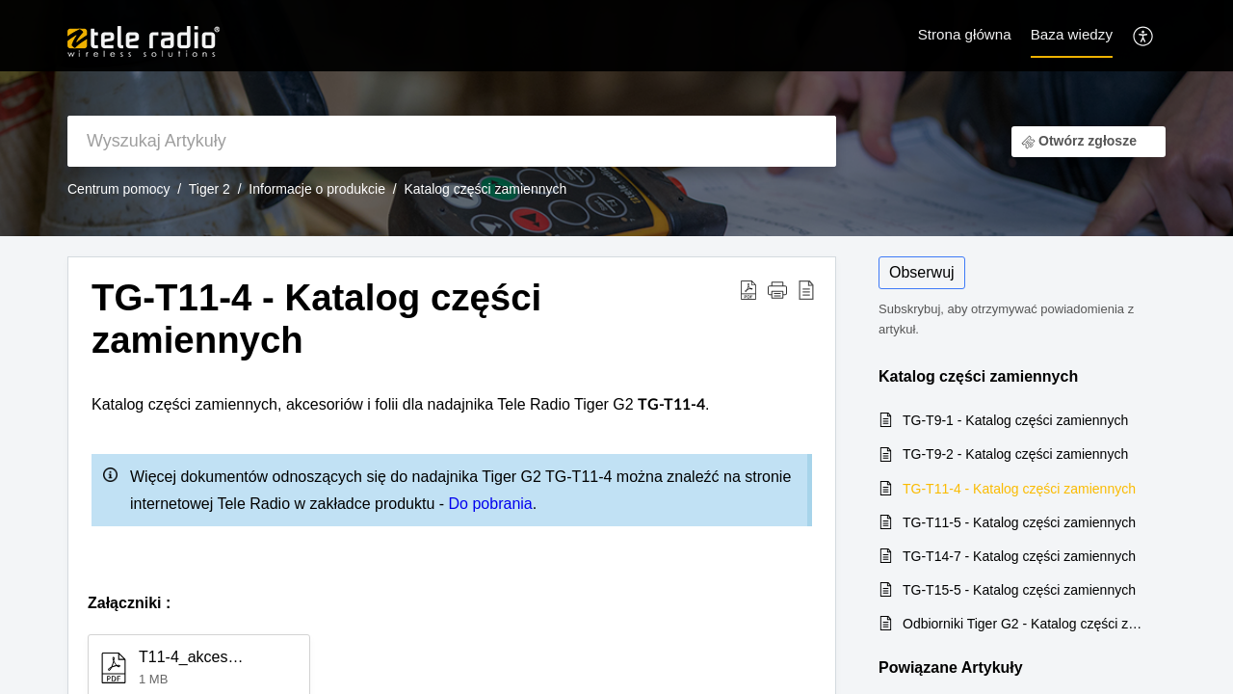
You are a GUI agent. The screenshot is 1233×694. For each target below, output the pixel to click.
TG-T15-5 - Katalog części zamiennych (1019, 590)
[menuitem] (1144, 35)
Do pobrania (491, 503)
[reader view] (806, 289)
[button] (777, 289)
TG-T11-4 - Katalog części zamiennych (316, 318)
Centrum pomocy (119, 189)
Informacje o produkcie (317, 189)
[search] (451, 141)
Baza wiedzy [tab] (1072, 34)
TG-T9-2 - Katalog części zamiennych (1015, 454)
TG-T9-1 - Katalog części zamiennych (1015, 420)
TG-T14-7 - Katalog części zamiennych (1019, 556)
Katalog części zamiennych (485, 189)
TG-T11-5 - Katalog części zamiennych (1019, 522)
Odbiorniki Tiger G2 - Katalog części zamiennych (1024, 623)
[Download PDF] (748, 289)
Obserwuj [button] (922, 272)
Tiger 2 (209, 189)
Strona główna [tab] (964, 34)
